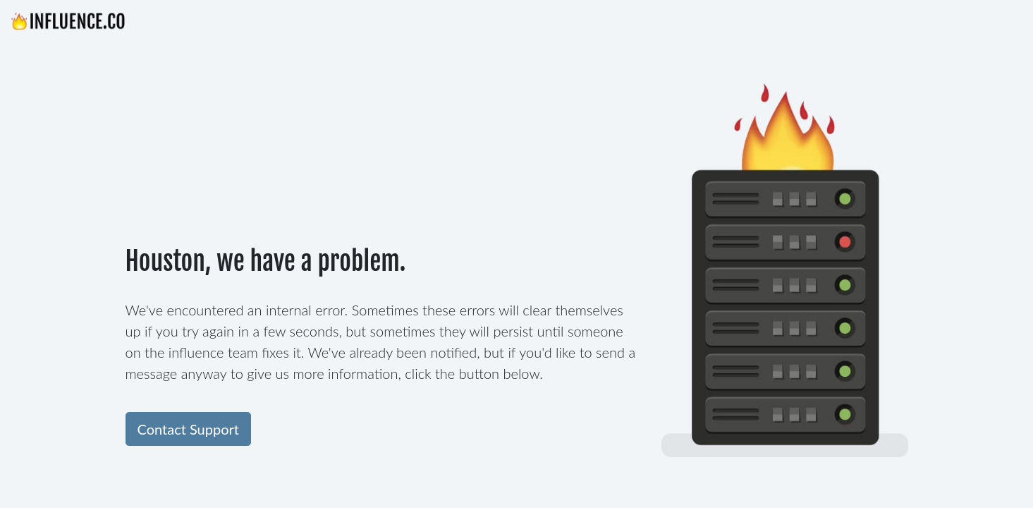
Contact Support (188, 429)
